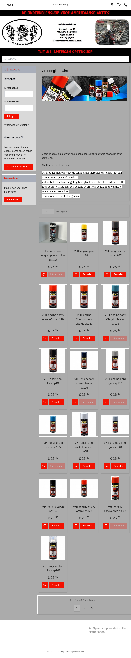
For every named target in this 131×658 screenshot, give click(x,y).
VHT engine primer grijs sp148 (115, 445)
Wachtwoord (11, 101)
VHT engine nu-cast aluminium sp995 (84, 447)
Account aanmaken (17, 166)
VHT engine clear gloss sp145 (53, 568)
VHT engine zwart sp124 (53, 509)
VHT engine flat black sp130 (53, 381)
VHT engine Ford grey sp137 (115, 381)
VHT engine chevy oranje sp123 (84, 509)
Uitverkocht (56, 274)
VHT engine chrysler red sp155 (115, 509)
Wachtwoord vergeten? (16, 124)
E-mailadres (11, 88)
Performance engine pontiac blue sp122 (53, 255)
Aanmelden (13, 199)
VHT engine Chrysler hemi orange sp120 (84, 319)
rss (82, 652)
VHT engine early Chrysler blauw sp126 (115, 319)
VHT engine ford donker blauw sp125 (84, 383)
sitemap (76, 652)
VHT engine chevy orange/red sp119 (53, 317)
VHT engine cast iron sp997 (115, 253)
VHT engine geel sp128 (84, 253)
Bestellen (87, 274)
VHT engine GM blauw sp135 (53, 445)
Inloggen (11, 116)
